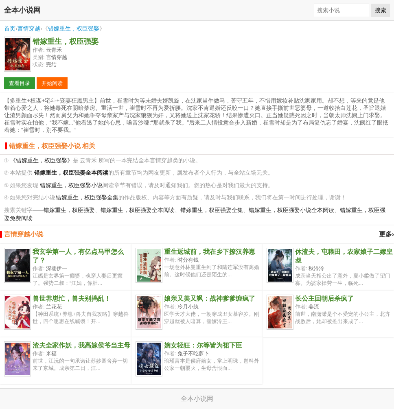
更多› (386, 234)
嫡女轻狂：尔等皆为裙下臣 (203, 345)
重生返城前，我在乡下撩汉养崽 (209, 251)
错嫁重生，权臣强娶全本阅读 (138, 210)
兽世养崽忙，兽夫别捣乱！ (72, 298)
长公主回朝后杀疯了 (324, 298)
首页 (9, 28)
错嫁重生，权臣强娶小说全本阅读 (291, 210)
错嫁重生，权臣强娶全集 (87, 198)
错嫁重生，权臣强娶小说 (71, 185)
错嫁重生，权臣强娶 (73, 28)
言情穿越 (29, 28)
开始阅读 (52, 83)
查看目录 (19, 83)
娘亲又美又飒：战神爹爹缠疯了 (209, 298)
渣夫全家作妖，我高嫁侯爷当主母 (81, 345)
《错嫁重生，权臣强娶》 (41, 160)
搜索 (380, 10)
